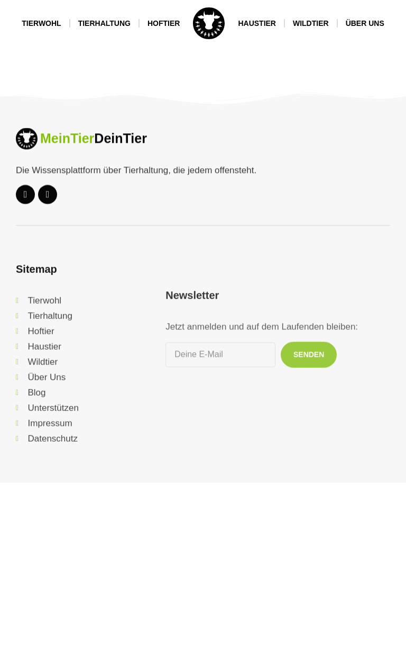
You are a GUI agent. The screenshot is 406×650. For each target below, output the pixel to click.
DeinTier (120, 145)
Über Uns (365, 23)
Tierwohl (41, 23)
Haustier (257, 23)
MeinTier (67, 145)
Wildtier (311, 23)
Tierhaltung (104, 23)
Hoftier (163, 23)
